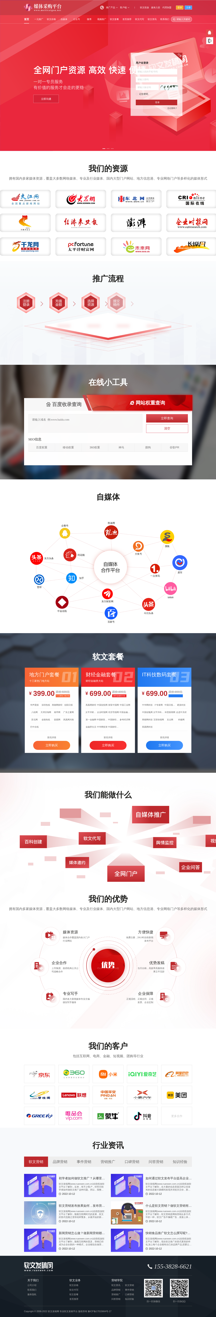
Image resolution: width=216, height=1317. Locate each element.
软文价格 (51, 19)
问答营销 (156, 1162)
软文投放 (144, 7)
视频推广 (101, 19)
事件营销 (84, 1162)
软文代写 (139, 19)
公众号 (76, 19)
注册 (188, 7)
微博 (89, 19)
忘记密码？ (172, 108)
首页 (26, 19)
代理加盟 (166, 7)
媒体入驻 (155, 7)
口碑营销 (132, 1162)
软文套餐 (114, 19)
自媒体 (64, 19)
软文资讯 (152, 19)
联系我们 (164, 19)
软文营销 (36, 1162)
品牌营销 (60, 1162)
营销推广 (108, 1162)
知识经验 (180, 1162)
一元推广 (38, 19)
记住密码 (143, 94)
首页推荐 (126, 19)
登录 (180, 7)
